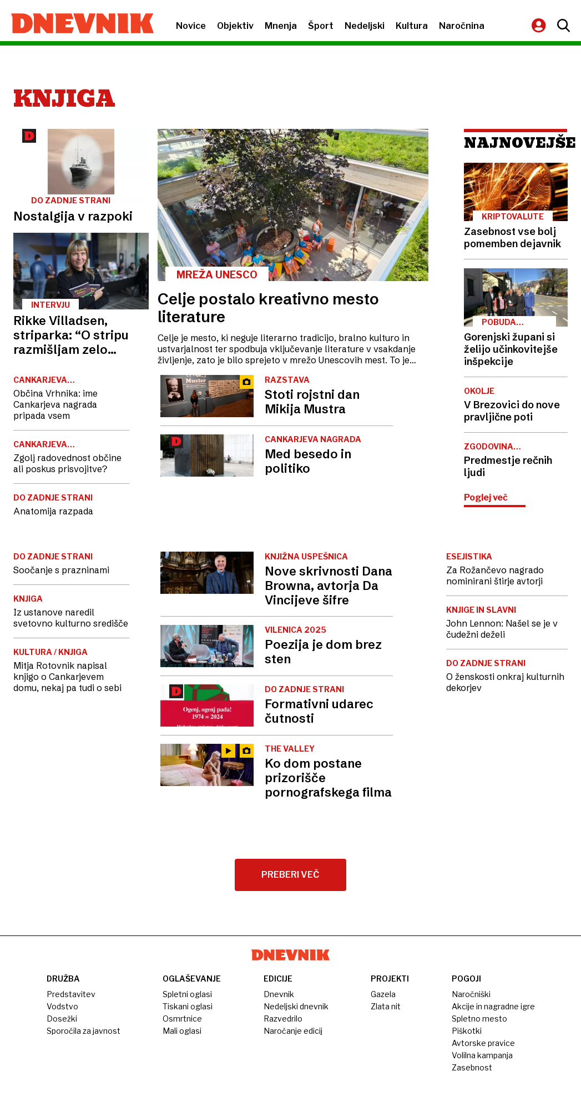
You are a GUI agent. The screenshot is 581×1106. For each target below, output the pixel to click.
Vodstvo (62, 1006)
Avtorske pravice (483, 1043)
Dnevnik (279, 994)
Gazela (383, 994)
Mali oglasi (182, 1030)
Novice (191, 26)
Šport (321, 26)
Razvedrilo (283, 1018)
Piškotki (467, 1030)
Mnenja (281, 26)
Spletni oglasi (187, 994)
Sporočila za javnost (83, 1030)
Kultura (412, 26)
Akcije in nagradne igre (493, 1006)
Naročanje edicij (293, 1030)
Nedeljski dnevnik (296, 1006)
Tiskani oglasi (188, 1006)
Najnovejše (516, 143)
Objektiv (235, 26)
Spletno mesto (479, 1018)
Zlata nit (386, 1006)
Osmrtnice (182, 1018)
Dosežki (62, 1018)
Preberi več (290, 874)
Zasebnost (472, 1067)
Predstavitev (71, 994)
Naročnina (461, 26)
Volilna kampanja (482, 1055)
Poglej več (486, 497)
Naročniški (471, 994)
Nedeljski (365, 26)
